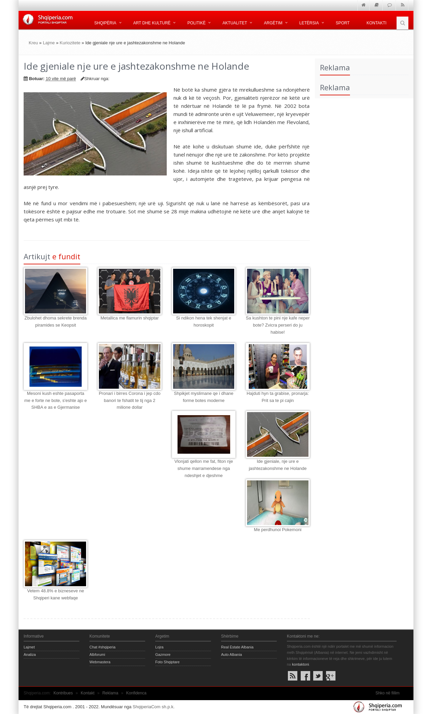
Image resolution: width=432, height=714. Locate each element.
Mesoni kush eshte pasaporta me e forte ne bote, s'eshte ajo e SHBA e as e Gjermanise (55, 400)
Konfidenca (136, 693)
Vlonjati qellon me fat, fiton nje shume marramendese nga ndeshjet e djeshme (203, 468)
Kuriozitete (70, 42)
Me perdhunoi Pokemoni (277, 529)
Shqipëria (105, 23)
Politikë (196, 23)
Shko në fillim (387, 693)
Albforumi (97, 654)
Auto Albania (231, 654)
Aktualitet (234, 23)
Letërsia (309, 23)
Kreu (33, 42)
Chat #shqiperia (102, 647)
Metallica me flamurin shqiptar (130, 317)
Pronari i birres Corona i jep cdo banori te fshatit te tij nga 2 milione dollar (130, 400)
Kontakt (87, 693)
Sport (343, 23)
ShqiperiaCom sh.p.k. (153, 706)
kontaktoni (300, 664)
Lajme (49, 42)
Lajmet (29, 647)
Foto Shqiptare (167, 662)
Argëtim (273, 23)
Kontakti (376, 23)
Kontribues (63, 693)
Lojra (159, 647)
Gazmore (162, 654)
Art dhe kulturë (152, 23)
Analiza (30, 654)
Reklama (110, 693)
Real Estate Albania (237, 647)
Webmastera (99, 662)
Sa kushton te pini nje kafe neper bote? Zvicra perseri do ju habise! (277, 325)
